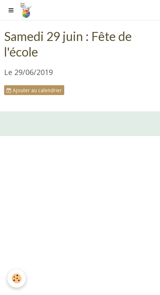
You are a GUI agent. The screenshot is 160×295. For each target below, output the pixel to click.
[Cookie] (16, 278)
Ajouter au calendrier (34, 90)
